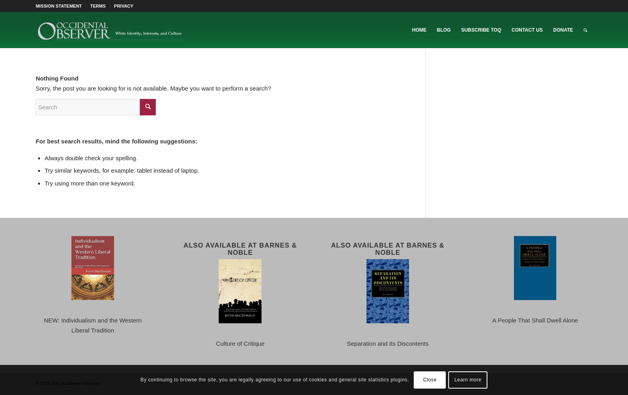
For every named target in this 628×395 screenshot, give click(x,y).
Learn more (468, 380)
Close (430, 380)
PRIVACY (123, 6)
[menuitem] (61, 6)
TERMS (98, 6)
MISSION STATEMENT (59, 6)
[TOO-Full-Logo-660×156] (110, 30)
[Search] (585, 30)
